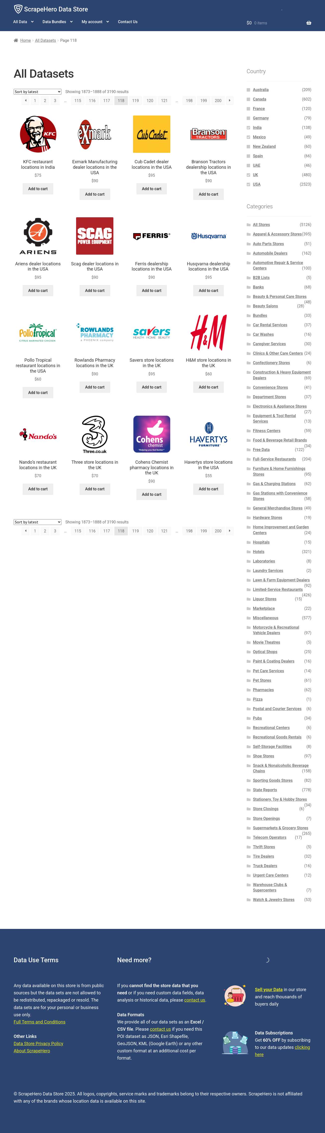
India (257, 127)
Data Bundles (54, 21)
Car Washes (263, 334)
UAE (256, 165)
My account (92, 21)
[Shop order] (37, 92)
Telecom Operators (269, 837)
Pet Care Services (268, 671)
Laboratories (264, 561)
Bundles (260, 315)
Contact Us (128, 21)
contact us (194, 1000)
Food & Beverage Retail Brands (280, 440)
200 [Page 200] (218, 100)
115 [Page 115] (78, 100)
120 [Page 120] (150, 100)
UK (255, 174)
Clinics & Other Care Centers (278, 353)
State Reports (265, 790)
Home (25, 40)
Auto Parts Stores (268, 243)
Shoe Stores (263, 756)
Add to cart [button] (37, 188)
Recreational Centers (271, 727)
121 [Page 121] (164, 100)
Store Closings (266, 808)
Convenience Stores (270, 387)
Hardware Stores (267, 517)
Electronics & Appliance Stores (280, 406)
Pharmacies (263, 689)
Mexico (259, 137)
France (259, 108)
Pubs (257, 718)
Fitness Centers (266, 430)
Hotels (258, 551)
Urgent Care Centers (270, 875)
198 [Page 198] (189, 100)
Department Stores (269, 397)
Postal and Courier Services (277, 708)
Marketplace (264, 608)
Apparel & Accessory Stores (277, 234)
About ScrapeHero (32, 1050)
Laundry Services (268, 570)
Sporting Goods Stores (273, 780)
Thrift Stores (264, 847)
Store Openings (266, 818)
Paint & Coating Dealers (273, 661)
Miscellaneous (265, 618)
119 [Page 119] (135, 100)
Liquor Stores (265, 599)
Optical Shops (265, 651)
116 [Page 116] (92, 100)
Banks (258, 287)
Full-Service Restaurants (274, 459)
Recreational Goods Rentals (277, 737)
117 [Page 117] (106, 100)
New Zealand (264, 146)
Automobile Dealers (270, 253)
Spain (258, 156)
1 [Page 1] (35, 100)
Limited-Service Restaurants (278, 589)
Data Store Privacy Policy (38, 1043)
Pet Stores (262, 680)
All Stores (261, 224)
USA (256, 184)
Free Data (261, 449)
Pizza (258, 699)
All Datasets (45, 40)
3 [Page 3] (55, 100)
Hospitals (261, 542)
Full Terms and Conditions (39, 1021)
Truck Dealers (265, 865)
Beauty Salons (265, 306)
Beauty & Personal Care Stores (280, 296)
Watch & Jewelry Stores (273, 899)
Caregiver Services (269, 343)
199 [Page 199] (203, 100)
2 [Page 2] (45, 100)
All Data (20, 21)
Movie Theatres (266, 642)
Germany (261, 118)
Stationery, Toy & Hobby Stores (280, 799)
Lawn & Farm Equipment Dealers (281, 580)
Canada (259, 99)
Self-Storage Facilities (272, 746)
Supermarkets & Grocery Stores (280, 828)
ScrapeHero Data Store (56, 9)
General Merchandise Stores (278, 508)
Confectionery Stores (271, 362)
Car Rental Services (270, 325)
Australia (261, 89)
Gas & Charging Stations (274, 483)
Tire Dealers (263, 856)
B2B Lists (261, 277)
